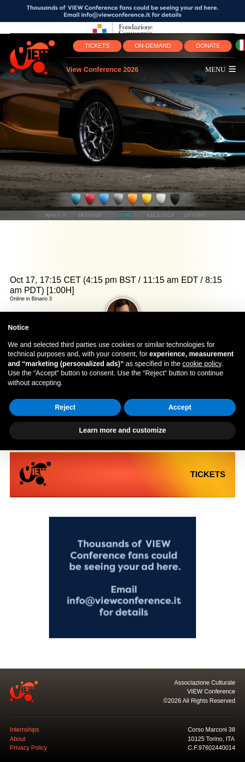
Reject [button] (65, 407)
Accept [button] (180, 407)
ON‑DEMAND (153, 46)
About (17, 739)
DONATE (208, 46)
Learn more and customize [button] (122, 430)
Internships (24, 729)
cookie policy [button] (201, 364)
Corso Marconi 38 (211, 729)
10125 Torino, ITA (211, 739)
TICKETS (97, 46)
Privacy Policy (28, 747)
